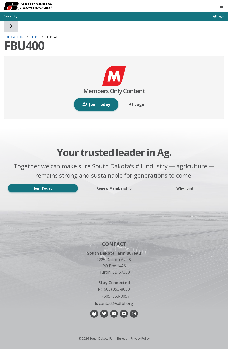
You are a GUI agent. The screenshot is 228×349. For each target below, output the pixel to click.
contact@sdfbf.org (114, 303)
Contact (114, 244)
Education (14, 37)
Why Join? (185, 188)
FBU (35, 37)
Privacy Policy (140, 338)
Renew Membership (114, 188)
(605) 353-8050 (114, 289)
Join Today (43, 188)
